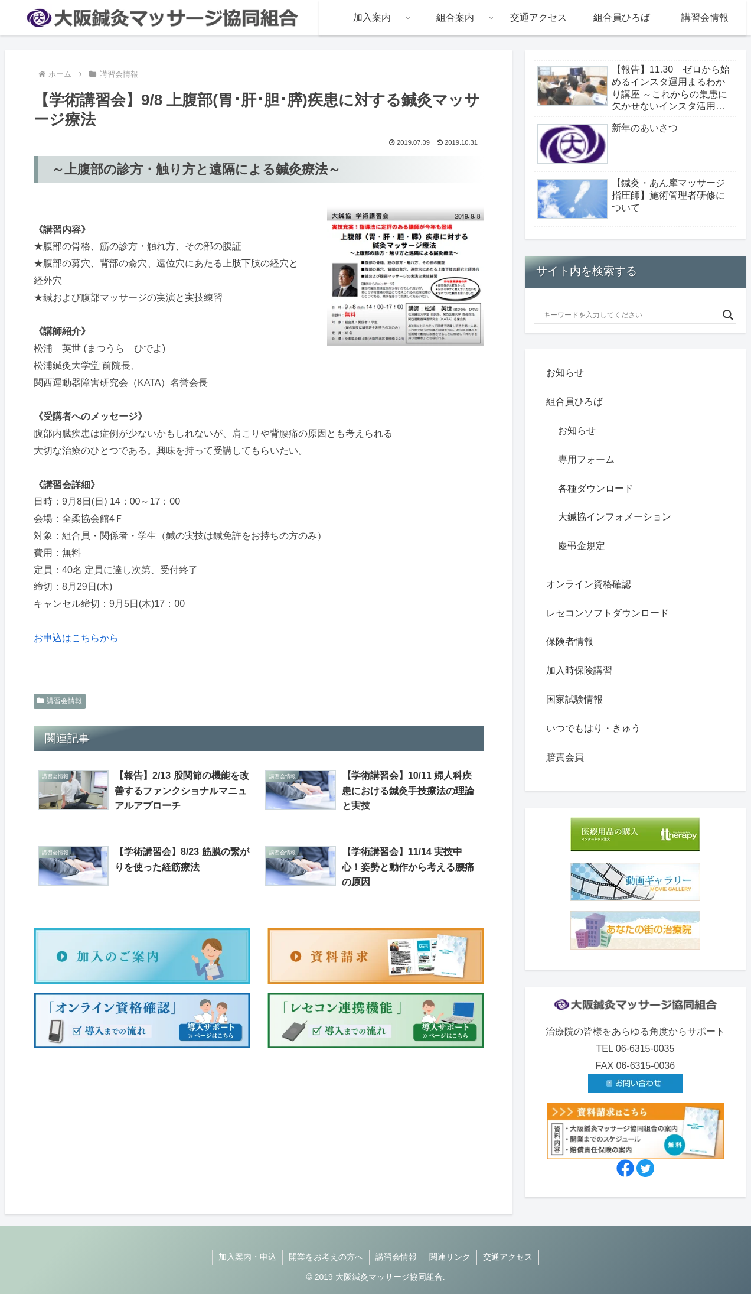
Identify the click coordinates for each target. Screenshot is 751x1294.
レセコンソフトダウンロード (607, 613)
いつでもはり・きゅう (593, 728)
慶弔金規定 (581, 546)
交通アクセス (508, 1257)
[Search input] (630, 315)
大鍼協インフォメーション (614, 517)
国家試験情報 (574, 699)
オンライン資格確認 (588, 584)
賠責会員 (565, 757)
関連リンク (450, 1257)
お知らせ (565, 373)
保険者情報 (569, 641)
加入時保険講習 (579, 670)
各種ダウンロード (596, 488)
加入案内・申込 (247, 1257)
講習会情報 (59, 701)
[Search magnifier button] (728, 315)
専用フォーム (586, 459)
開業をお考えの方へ (326, 1257)
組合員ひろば (574, 401)
